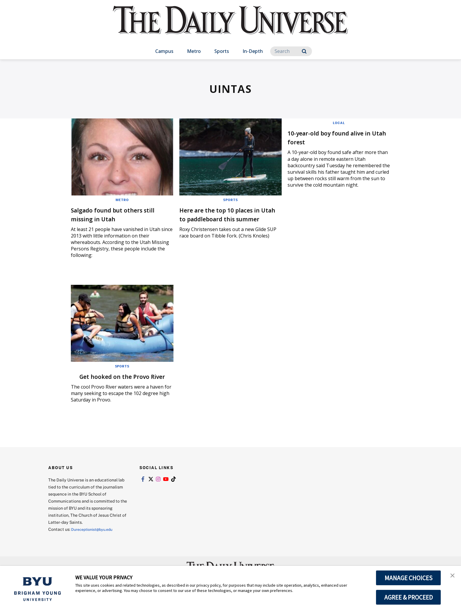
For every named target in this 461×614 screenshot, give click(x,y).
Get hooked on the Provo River (113, 380)
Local (338, 123)
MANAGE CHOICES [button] (408, 578)
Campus (164, 51)
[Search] (291, 51)
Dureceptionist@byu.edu (94, 538)
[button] (451, 576)
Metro (194, 51)
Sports (221, 51)
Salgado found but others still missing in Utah (115, 214)
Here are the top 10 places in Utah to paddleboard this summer (229, 218)
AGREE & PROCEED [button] (408, 597)
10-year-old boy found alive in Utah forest (339, 137)
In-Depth (253, 51)
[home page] (230, 26)
